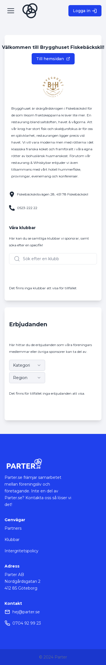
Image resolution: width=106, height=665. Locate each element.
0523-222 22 (27, 208)
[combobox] (27, 365)
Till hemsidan (53, 58)
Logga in (85, 11)
